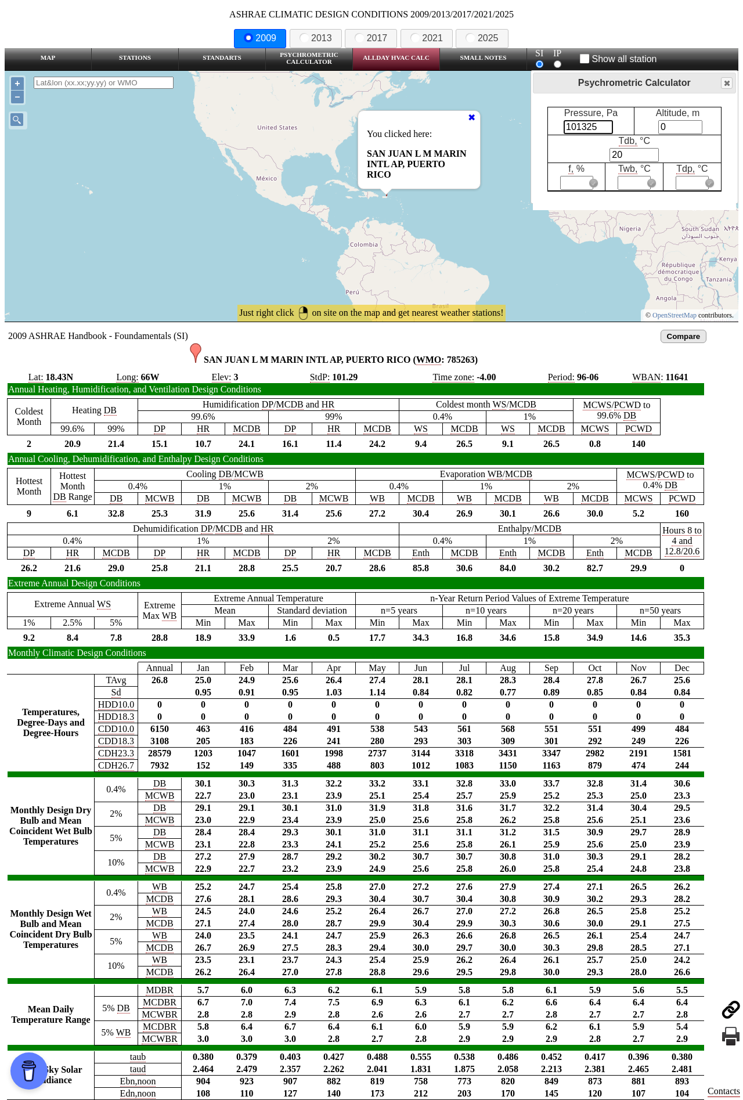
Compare (684, 336)
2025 (482, 38)
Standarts (222, 57)
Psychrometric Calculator (309, 58)
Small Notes (483, 57)
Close (726, 83)
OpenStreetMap (674, 315)
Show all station (618, 59)
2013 (316, 38)
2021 (426, 38)
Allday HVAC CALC (396, 57)
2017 (371, 38)
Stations (135, 57)
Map (48, 57)
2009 (260, 38)
